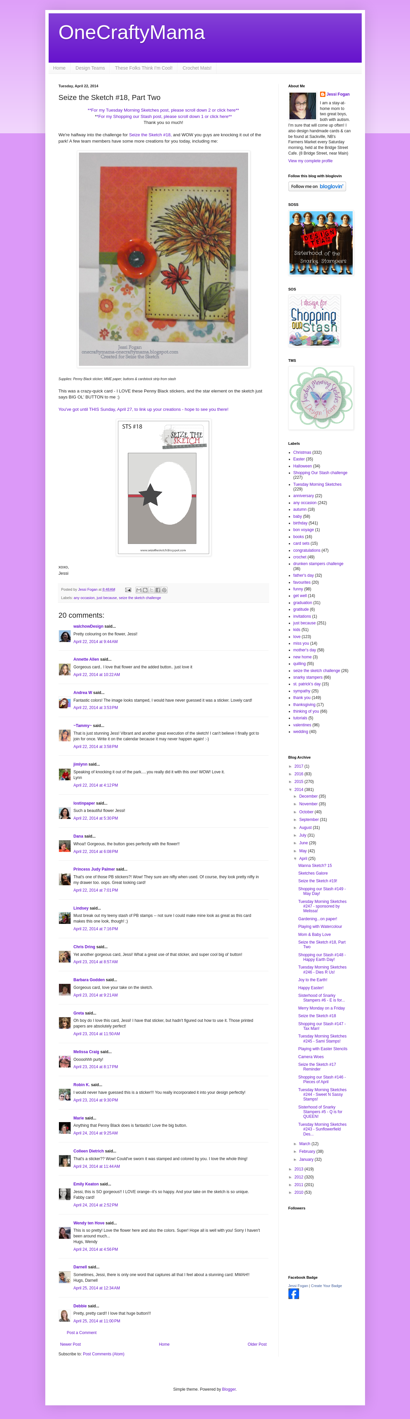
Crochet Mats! (197, 68)
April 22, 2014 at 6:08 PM (96, 851)
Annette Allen (86, 659)
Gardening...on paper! (317, 919)
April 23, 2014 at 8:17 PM (96, 1066)
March (305, 1143)
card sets (301, 543)
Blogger (229, 1389)
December (309, 796)
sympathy (301, 691)
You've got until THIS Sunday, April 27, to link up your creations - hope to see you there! (144, 409)
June (304, 843)
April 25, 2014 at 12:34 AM (97, 1288)
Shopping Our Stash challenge (320, 472)
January (306, 1159)
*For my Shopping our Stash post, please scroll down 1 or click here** (164, 116)
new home (302, 657)
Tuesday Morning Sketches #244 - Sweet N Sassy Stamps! (322, 1094)
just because (107, 598)
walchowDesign (89, 626)
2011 (299, 1184)
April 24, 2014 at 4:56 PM (96, 1249)
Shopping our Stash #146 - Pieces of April (322, 1079)
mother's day (304, 650)
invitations (302, 616)
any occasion (84, 598)
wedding (300, 731)
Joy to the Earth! (312, 980)
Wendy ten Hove (89, 1223)
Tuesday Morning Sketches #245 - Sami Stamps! (322, 1038)
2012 (299, 1177)
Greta (79, 1013)
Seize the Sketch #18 (317, 1016)
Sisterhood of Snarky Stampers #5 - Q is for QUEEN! (320, 1112)
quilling (299, 663)
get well (300, 595)
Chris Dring (84, 947)
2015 (299, 781)
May (303, 851)
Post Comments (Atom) (104, 1354)
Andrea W (83, 692)
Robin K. (82, 1084)
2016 (299, 774)
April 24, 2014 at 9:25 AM (96, 1133)
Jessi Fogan (338, 94)
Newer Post (70, 1344)
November (309, 804)
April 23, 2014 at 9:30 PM (96, 1100)
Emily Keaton (86, 1184)
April (303, 858)
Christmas (302, 452)
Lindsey (81, 908)
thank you (302, 697)
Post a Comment (82, 1332)
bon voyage (303, 529)
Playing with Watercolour (320, 926)
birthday (300, 523)
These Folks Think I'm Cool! (144, 68)
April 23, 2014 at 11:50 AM (97, 1034)
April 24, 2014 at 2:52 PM (96, 1205)
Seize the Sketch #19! (317, 881)
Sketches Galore (313, 873)
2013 (299, 1169)
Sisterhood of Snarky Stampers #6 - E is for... (321, 998)
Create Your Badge (326, 1286)
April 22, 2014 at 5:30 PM (96, 818)
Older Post (257, 1344)
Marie (79, 1118)
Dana (78, 836)
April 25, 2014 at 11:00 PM (97, 1321)
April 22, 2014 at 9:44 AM (96, 641)
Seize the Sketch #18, (150, 134)
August (306, 827)
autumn (300, 509)
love (297, 636)
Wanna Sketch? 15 (315, 865)
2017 (299, 766)
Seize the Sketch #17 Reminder (317, 1066)
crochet (299, 557)
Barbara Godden (89, 980)
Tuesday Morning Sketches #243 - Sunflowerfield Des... (322, 1129)
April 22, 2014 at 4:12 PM (96, 785)
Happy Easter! (310, 988)
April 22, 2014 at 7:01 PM (96, 890)
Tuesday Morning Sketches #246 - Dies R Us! (322, 969)
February (307, 1151)
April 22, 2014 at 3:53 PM (96, 707)
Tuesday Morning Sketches (317, 484)
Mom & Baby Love (314, 934)
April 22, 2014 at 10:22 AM (97, 674)
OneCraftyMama (132, 32)
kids (296, 629)
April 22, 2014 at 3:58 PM (96, 746)
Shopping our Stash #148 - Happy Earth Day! (322, 957)
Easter (299, 459)
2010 (299, 1192)
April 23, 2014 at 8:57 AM (96, 962)
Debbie (80, 1306)
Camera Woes (310, 1057)
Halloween (302, 466)
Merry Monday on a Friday (321, 1008)
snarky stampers (308, 677)
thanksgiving (304, 704)
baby (297, 516)
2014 (299, 789)
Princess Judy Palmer (94, 869)
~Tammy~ (83, 725)
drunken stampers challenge (318, 563)
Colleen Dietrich (89, 1151)
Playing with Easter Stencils (322, 1049)
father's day (303, 575)
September (309, 819)
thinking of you (306, 711)
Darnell (80, 1267)
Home (59, 68)
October (306, 812)
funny (298, 589)
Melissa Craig (86, 1052)
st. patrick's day (307, 684)
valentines (302, 725)
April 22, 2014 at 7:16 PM (96, 929)
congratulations (306, 550)
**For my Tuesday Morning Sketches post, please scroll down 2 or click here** (163, 110)
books (298, 536)
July (303, 835)
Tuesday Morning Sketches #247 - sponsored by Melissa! (322, 906)
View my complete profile (310, 161)
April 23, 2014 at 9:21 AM (96, 995)
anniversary (303, 495)
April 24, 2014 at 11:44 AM (97, 1166)
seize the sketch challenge (140, 598)
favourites (302, 582)
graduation (302, 602)
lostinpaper (84, 803)
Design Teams (90, 68)
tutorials (300, 718)
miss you (301, 643)
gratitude (301, 609)
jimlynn (81, 764)
